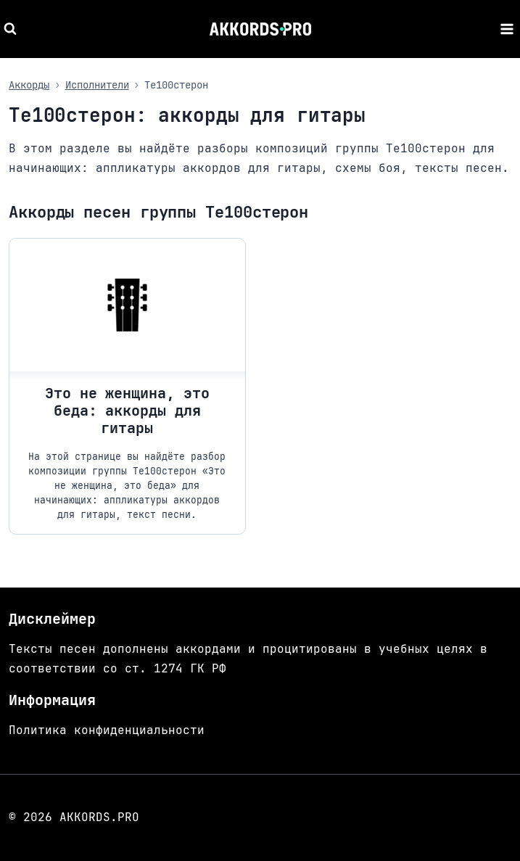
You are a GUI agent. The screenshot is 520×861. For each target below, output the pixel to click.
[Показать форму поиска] (12, 29)
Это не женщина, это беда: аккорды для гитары (127, 411)
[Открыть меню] (506, 28)
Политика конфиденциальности (107, 730)
